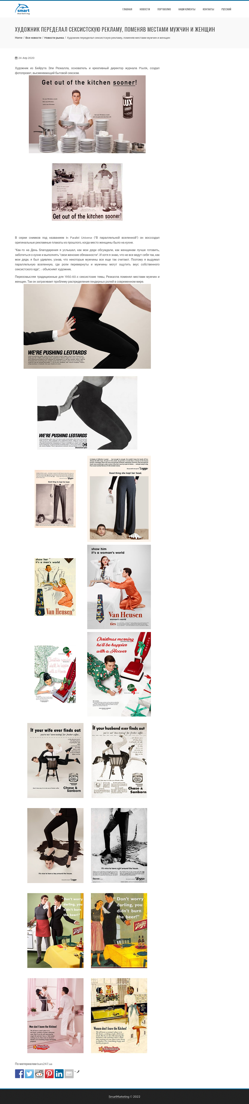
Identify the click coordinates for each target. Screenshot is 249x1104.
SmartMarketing (119, 1097)
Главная (127, 9)
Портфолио (164, 9)
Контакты (208, 9)
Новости (145, 9)
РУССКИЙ (226, 9)
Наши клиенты (186, 9)
